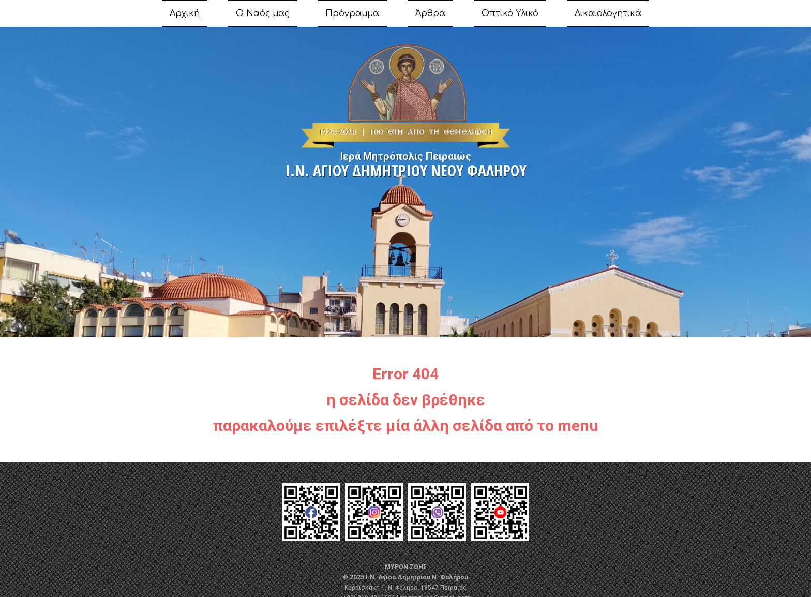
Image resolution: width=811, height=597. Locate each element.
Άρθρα (430, 13)
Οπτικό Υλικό (510, 13)
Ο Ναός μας (262, 13)
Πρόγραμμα (352, 13)
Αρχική (185, 13)
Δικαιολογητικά (608, 13)
